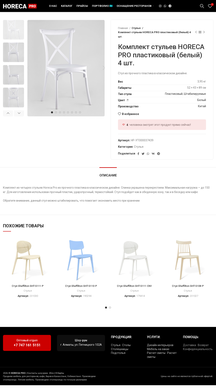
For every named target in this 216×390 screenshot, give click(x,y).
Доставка (189, 349)
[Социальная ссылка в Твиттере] (143, 158)
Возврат (203, 349)
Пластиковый (174, 98)
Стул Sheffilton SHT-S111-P (28, 290)
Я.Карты (59, 378)
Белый (201, 104)
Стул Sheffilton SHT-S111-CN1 (134, 290)
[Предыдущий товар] (196, 37)
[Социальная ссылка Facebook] (138, 158)
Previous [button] (8, 118)
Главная (123, 32)
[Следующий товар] (204, 37)
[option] (13, 34)
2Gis (51, 378)
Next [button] (19, 118)
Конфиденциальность (198, 353)
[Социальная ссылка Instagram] (160, 8)
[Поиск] (202, 8)
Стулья (136, 32)
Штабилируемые (195, 98)
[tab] (108, 178)
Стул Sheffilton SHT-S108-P (188, 290)
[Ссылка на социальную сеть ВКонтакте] (153, 158)
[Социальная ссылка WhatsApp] (165, 8)
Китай (202, 111)
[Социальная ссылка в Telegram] (170, 8)
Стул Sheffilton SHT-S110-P (81, 290)
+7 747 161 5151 (27, 350)
